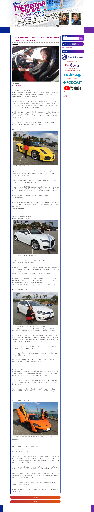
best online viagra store (18, 208)
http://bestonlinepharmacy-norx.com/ (21, 216)
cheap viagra (15, 439)
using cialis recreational (18, 449)
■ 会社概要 (64, 96)
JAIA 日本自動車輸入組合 (18, 85)
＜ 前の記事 (35, 497)
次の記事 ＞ (35, 501)
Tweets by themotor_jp (68, 47)
